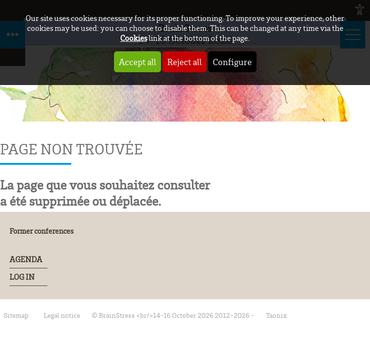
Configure (232, 61)
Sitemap (16, 315)
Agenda (25, 259)
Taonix (276, 315)
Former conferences (41, 231)
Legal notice (62, 315)
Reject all (184, 61)
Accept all (137, 61)
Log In (22, 277)
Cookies (133, 38)
